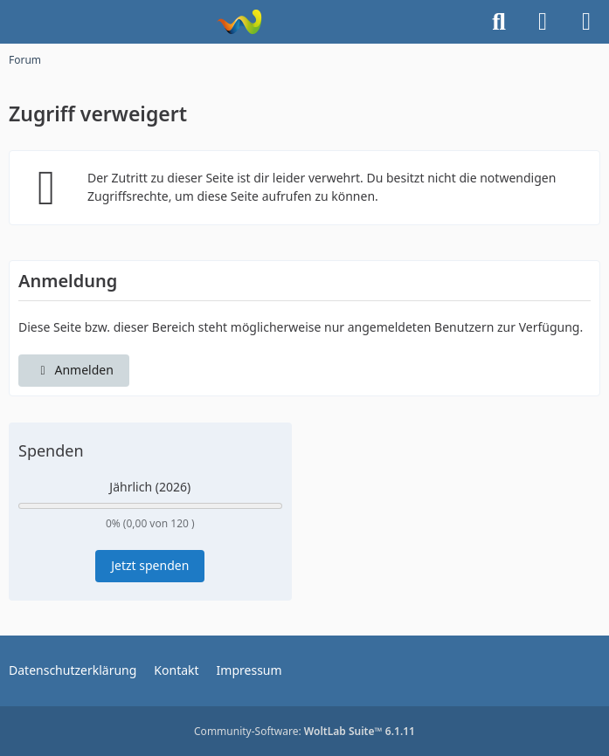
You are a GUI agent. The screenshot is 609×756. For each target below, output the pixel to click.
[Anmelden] (542, 22)
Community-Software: (304, 731)
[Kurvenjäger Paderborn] (238, 21)
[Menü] (586, 21)
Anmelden (74, 369)
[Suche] (498, 21)
